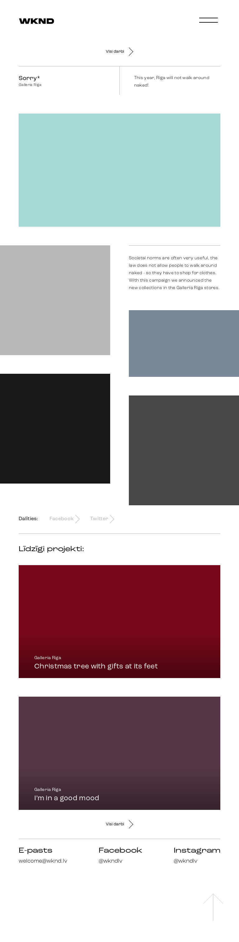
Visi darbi (119, 52)
